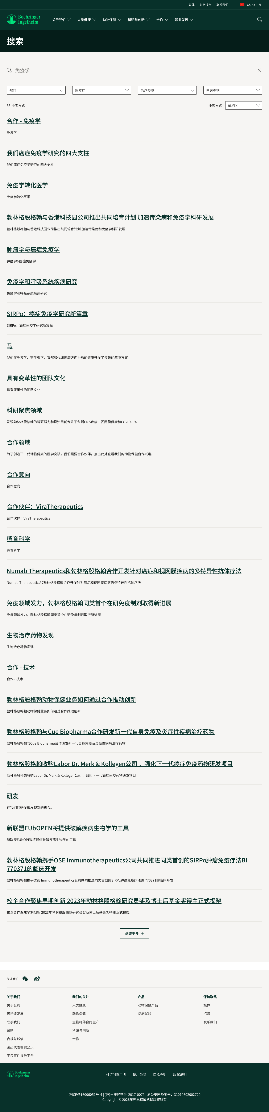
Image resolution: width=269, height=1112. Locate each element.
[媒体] (206, 1005)
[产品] (141, 996)
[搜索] (259, 19)
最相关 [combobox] (233, 105)
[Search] (9, 70)
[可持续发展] (15, 1013)
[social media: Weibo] (37, 978)
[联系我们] (210, 1021)
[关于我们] (13, 996)
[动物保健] (79, 1013)
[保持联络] (210, 996)
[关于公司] (13, 1005)
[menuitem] (192, 5)
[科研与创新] (80, 1030)
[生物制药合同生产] (85, 1021)
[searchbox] (134, 70)
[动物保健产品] (148, 1005)
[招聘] (206, 1013)
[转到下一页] (134, 933)
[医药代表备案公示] (20, 1047)
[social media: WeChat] (25, 978)
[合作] (75, 1038)
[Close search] (259, 70)
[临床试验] (144, 1013)
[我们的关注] (80, 996)
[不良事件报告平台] (20, 1055)
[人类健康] (79, 1005)
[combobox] (36, 90)
